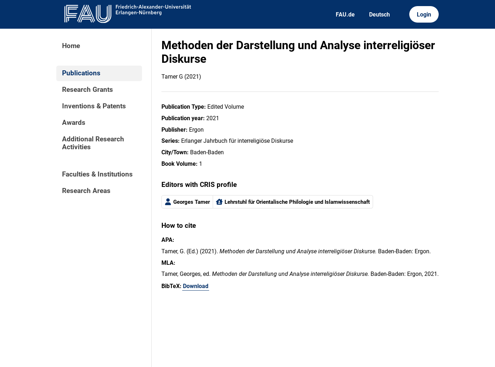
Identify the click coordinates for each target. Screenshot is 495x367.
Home (71, 46)
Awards (73, 123)
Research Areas (86, 191)
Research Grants (87, 90)
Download (195, 286)
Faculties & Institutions (97, 174)
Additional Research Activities (93, 143)
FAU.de (345, 14)
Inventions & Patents (94, 106)
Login (424, 14)
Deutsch (379, 14)
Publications (81, 73)
